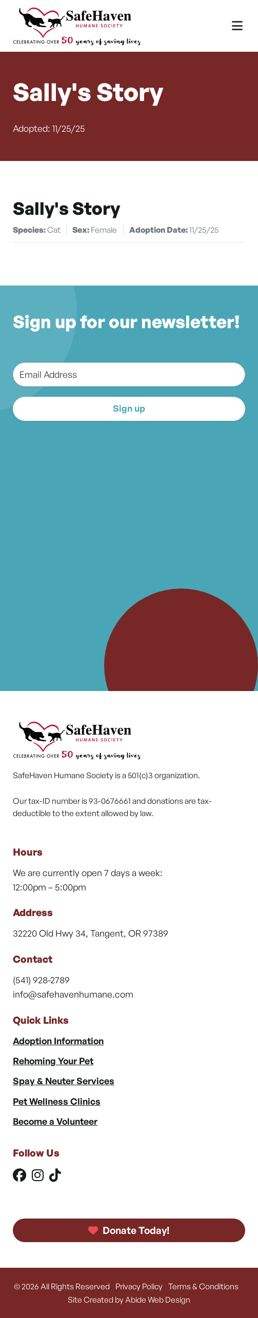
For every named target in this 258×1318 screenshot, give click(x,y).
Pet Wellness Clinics (57, 1101)
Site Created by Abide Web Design (129, 1299)
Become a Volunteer (55, 1121)
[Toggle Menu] (237, 26)
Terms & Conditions (203, 1286)
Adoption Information (58, 1040)
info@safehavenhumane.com (73, 994)
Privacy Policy (139, 1286)
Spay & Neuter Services (63, 1080)
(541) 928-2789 (41, 979)
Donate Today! (129, 1230)
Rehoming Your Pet (53, 1060)
